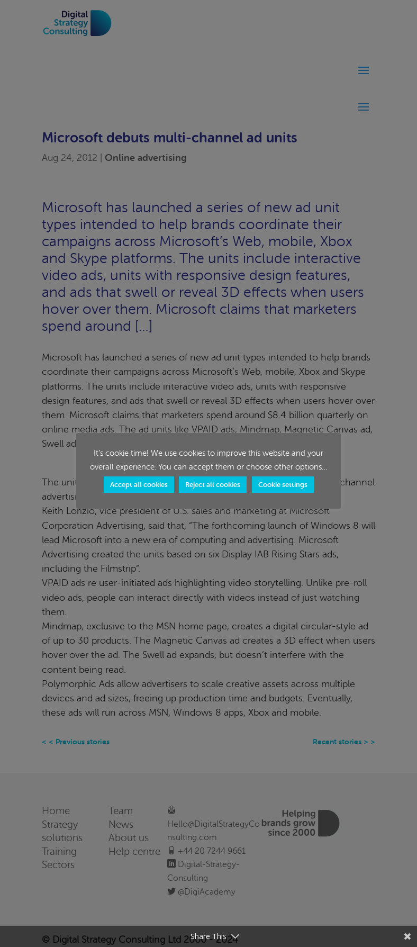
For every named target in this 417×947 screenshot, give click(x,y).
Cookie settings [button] (282, 485)
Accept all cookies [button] (139, 485)
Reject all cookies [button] (212, 485)
